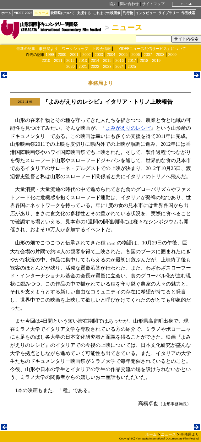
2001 (74, 54)
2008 (160, 54)
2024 (119, 66)
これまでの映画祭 (107, 13)
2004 (111, 54)
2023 (107, 66)
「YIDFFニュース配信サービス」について (150, 48)
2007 (148, 54)
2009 (172, 54)
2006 (135, 54)
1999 (50, 54)
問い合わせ (129, 4)
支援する (84, 13)
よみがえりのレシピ (128, 128)
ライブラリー (168, 13)
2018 (144, 60)
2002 (86, 54)
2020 (70, 66)
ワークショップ (75, 48)
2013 (83, 60)
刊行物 (128, 13)
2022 (95, 66)
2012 (70, 60)
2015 (107, 60)
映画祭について (63, 13)
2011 (58, 60)
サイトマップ (153, 4)
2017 (132, 60)
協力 (113, 4)
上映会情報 (101, 48)
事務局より (48, 48)
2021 (83, 66)
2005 (123, 54)
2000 (62, 54)
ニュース (41, 13)
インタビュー (145, 13)
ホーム (6, 13)
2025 (132, 66)
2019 (156, 60)
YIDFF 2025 (23, 13)
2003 (99, 54)
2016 (119, 60)
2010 (46, 60)
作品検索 (188, 13)
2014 (95, 60)
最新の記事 (25, 48)
